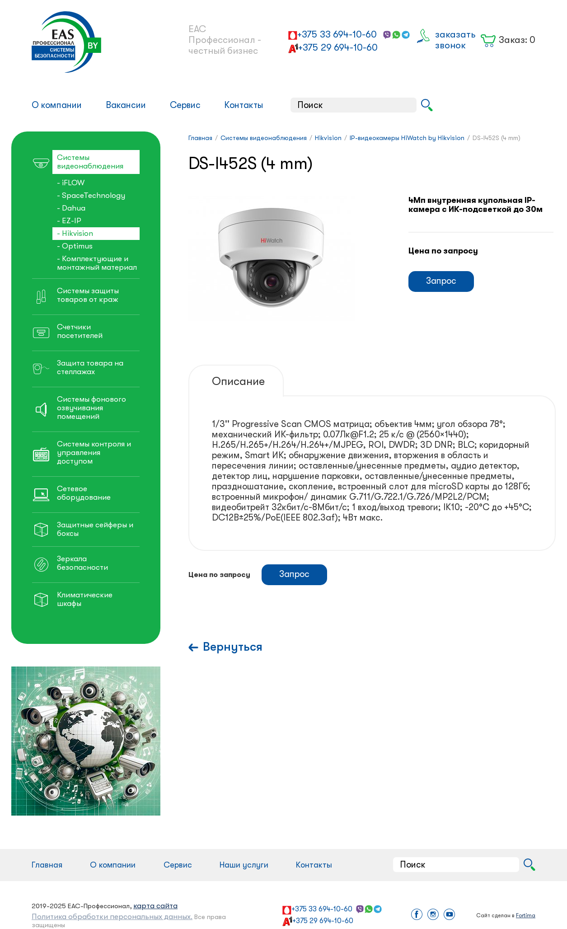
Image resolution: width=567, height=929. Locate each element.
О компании (57, 105)
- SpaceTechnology (91, 195)
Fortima (525, 915)
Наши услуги (244, 864)
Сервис (185, 105)
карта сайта (155, 905)
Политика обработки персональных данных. (112, 916)
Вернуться (232, 647)
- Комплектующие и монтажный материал (97, 263)
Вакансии (126, 105)
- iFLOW (70, 182)
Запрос (441, 281)
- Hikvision (75, 233)
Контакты (243, 105)
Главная (47, 864)
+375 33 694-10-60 (337, 34)
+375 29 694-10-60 (338, 47)
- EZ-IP (69, 220)
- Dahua (71, 208)
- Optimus (75, 246)
